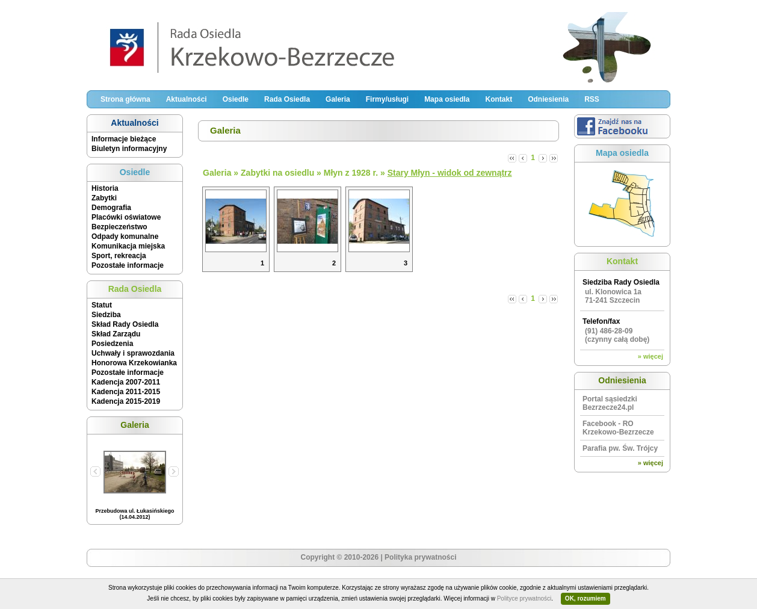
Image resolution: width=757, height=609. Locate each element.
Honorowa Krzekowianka (134, 363)
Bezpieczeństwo (119, 227)
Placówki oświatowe (126, 217)
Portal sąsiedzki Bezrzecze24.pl (609, 403)
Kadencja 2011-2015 (125, 392)
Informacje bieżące (123, 139)
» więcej (650, 356)
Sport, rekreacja (118, 256)
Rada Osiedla (287, 99)
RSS (591, 99)
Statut (101, 305)
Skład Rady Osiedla (124, 324)
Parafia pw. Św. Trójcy (620, 448)
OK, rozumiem (585, 598)
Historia (105, 188)
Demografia (111, 207)
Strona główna (125, 99)
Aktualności (186, 99)
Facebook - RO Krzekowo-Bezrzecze (618, 427)
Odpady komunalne (124, 236)
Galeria (338, 99)
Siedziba (106, 315)
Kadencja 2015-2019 (125, 401)
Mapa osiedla (446, 99)
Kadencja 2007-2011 (125, 382)
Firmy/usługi (387, 99)
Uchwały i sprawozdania (133, 353)
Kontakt (498, 99)
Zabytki (104, 198)
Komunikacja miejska (128, 246)
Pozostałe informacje (127, 265)
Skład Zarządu (115, 334)
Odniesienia (548, 99)
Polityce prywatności (524, 598)
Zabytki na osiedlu (277, 173)
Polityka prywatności (420, 557)
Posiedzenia (112, 343)
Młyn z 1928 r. (351, 173)
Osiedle (236, 99)
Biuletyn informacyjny (129, 148)
